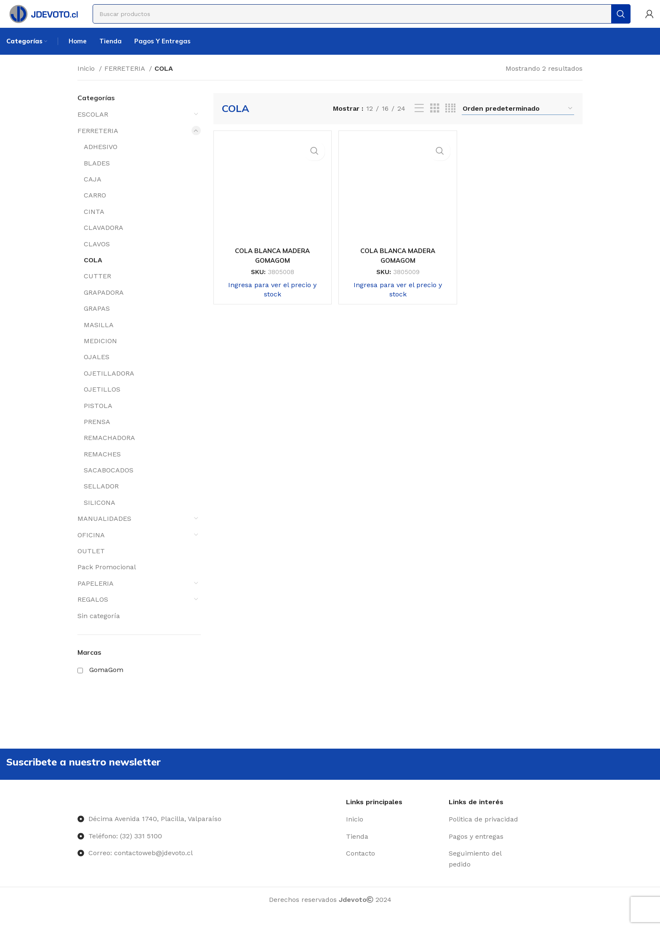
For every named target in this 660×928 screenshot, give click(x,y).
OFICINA (91, 548)
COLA (93, 273)
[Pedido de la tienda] (518, 121)
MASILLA (99, 337)
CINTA (94, 224)
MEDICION (100, 353)
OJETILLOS (102, 402)
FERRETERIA (125, 81)
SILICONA (99, 515)
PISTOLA (98, 418)
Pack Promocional (106, 580)
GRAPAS (97, 321)
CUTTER (97, 289)
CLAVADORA (103, 241)
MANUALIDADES (104, 532)
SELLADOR (101, 499)
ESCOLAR (92, 127)
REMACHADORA (109, 451)
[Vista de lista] (419, 121)
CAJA (92, 192)
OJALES (96, 370)
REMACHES (102, 467)
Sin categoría (98, 628)
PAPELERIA (95, 596)
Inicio (87, 81)
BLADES (97, 176)
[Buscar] (372, 19)
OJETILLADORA (109, 386)
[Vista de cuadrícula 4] (450, 121)
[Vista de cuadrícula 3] (434, 121)
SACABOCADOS (108, 483)
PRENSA (97, 434)
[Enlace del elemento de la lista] (394, 835)
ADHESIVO (100, 160)
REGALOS (92, 612)
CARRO (95, 208)
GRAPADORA (104, 305)
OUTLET (91, 564)
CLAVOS (97, 257)
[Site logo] (53, 18)
